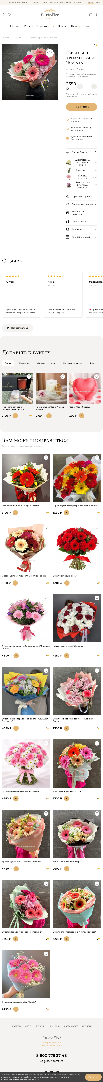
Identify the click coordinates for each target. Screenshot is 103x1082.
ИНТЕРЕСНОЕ (54, 1026)
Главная (5, 38)
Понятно (93, 1077)
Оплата (44, 2)
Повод (62, 26)
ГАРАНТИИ (40, 1026)
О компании (65, 2)
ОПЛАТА (28, 1026)
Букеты (14, 26)
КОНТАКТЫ (86, 1026)
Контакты (78, 2)
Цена (74, 26)
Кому (86, 26)
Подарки (41, 26)
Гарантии (54, 2)
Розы (27, 26)
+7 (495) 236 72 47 (51, 1061)
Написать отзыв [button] (17, 328)
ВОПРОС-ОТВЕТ (71, 1026)
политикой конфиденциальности (21, 1079)
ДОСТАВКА (16, 1026)
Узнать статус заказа (18, 2)
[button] (4, 14)
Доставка (34, 2)
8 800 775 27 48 (51, 1055)
